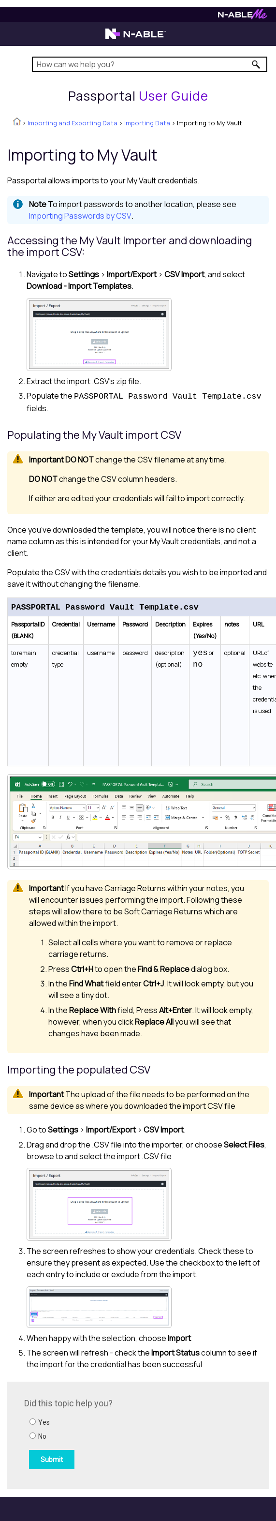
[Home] (138, 95)
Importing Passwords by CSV (80, 215)
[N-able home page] (135, 38)
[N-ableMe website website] (242, 16)
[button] (256, 64)
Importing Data (147, 123)
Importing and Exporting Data (72, 123)
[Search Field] (149, 64)
